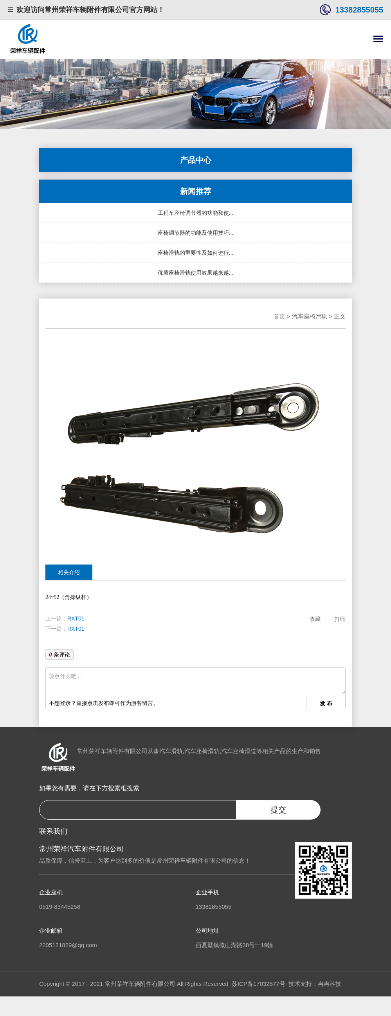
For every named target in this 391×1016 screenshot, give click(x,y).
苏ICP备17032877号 (258, 983)
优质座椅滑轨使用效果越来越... (196, 273)
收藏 (315, 619)
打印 (340, 619)
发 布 (326, 703)
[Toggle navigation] (378, 40)
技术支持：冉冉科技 (314, 983)
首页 (279, 316)
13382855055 (359, 9)
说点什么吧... (197, 682)
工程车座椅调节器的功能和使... (196, 213)
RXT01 (76, 618)
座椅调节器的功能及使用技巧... (196, 233)
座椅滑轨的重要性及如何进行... (196, 253)
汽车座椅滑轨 (309, 316)
